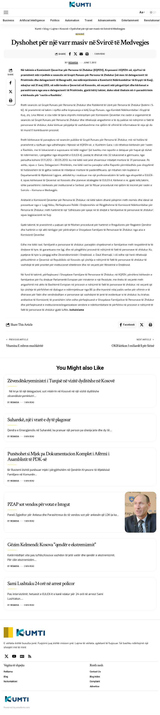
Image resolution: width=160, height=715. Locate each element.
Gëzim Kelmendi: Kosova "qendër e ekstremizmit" (51, 544)
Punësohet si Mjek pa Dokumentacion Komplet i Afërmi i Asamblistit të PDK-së (58, 456)
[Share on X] (75, 54)
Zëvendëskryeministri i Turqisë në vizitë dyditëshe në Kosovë (60, 380)
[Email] (81, 54)
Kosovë (80, 34)
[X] (6, 656)
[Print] (87, 54)
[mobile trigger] (7, 12)
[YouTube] (14, 656)
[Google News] (22, 656)
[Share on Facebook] (69, 54)
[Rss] (29, 656)
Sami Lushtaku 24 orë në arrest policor (40, 583)
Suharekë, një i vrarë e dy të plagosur (38, 419)
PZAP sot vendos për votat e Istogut (38, 504)
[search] (135, 12)
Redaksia (73, 62)
